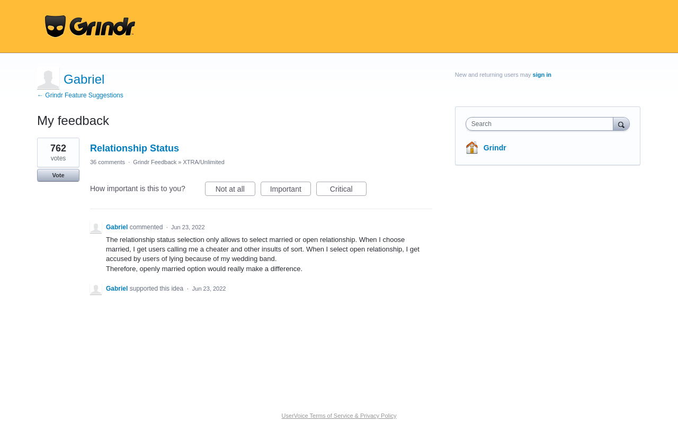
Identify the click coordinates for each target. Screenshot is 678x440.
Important (290, 190)
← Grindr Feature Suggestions (80, 95)
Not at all (235, 190)
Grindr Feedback (154, 162)
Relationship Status (134, 148)
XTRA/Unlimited (204, 162)
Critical (348, 190)
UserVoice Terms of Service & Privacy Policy (339, 415)
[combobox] (542, 124)
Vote (58, 175)
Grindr (495, 147)
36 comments (107, 162)
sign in (542, 74)
